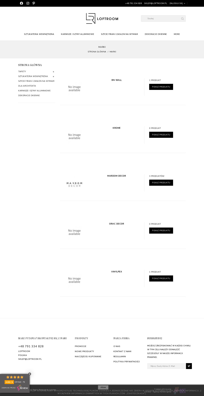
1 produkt (155, 80)
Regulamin (119, 356)
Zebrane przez (15, 388)
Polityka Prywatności (126, 361)
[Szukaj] (163, 18)
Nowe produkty (84, 351)
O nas (116, 346)
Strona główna (30, 65)
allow (103, 387)
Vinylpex (116, 271)
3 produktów (156, 176)
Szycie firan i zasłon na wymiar (119, 34)
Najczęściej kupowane (88, 356)
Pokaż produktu (161, 87)
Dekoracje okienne (156, 34)
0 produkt (155, 128)
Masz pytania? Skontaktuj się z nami (42, 338)
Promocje (80, 346)
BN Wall (117, 80)
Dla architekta (27, 86)
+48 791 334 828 (133, 3)
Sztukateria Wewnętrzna (39, 34)
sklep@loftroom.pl (155, 3)
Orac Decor (116, 223)
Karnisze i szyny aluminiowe (77, 34)
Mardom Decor (116, 176)
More (177, 34)
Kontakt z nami (122, 351)
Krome (117, 128)
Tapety (22, 71)
